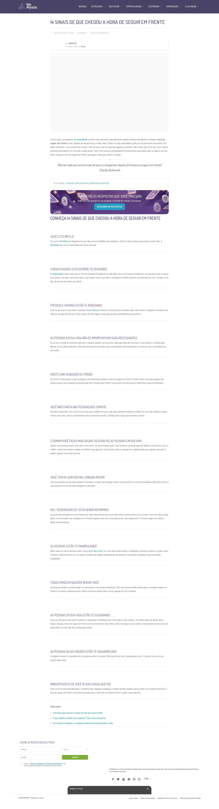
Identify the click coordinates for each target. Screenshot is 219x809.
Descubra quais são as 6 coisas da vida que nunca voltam (78, 713)
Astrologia (96, 6)
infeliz (65, 241)
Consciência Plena (64, 33)
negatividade (57, 274)
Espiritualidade (133, 6)
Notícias (82, 6)
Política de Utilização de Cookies (190, 798)
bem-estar (98, 551)
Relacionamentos (100, 33)
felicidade (54, 245)
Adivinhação (172, 6)
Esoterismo (153, 6)
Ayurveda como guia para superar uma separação (87, 183)
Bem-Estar (114, 6)
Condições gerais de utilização (167, 798)
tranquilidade (81, 139)
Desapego (82, 33)
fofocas (95, 310)
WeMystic (72, 43)
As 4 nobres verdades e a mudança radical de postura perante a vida (83, 723)
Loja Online (191, 6)
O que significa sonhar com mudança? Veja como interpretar (79, 718)
